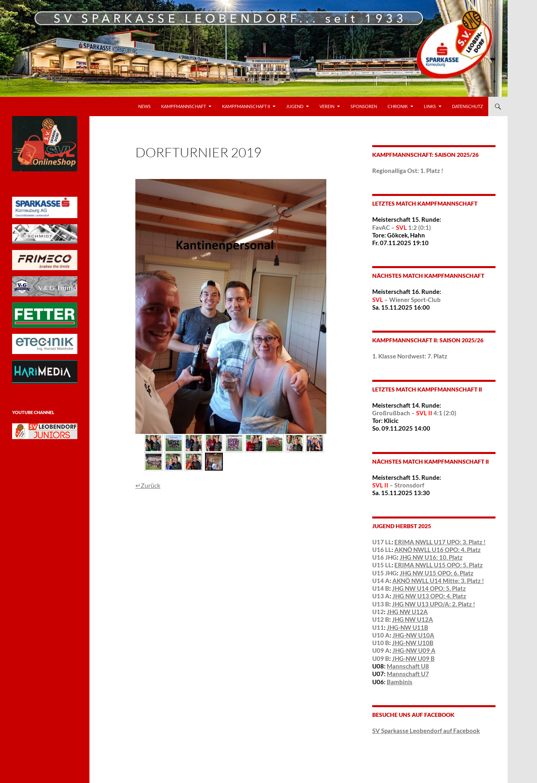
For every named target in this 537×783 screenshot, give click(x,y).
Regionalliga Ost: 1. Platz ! (407, 170)
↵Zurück (147, 485)
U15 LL (382, 565)
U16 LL (382, 549)
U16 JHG (384, 557)
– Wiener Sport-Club (406, 299)
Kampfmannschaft (183, 106)
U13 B (380, 604)
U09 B (380, 658)
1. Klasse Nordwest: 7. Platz (409, 356)
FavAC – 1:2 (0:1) (401, 227)
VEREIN (326, 106)
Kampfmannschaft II (246, 106)
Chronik (398, 106)
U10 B (380, 642)
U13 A (381, 596)
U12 (378, 611)
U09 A (381, 650)
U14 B (380, 588)
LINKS (430, 106)
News (144, 106)
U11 (378, 627)
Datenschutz (467, 106)
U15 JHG (384, 573)
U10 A (381, 635)
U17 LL (382, 542)
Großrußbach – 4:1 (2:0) (414, 412)
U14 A (381, 580)
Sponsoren (363, 106)
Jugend (294, 106)
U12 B (380, 619)
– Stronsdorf (398, 485)
